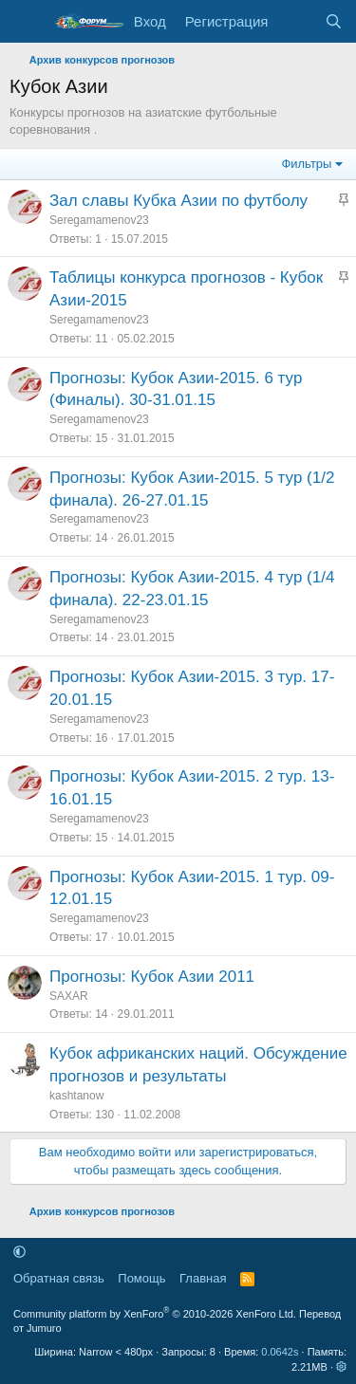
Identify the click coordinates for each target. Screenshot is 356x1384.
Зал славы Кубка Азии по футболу (178, 201)
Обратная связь (58, 1278)
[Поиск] (333, 21)
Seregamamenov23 (99, 220)
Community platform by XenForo (154, 1313)
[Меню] (26, 22)
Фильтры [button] (306, 164)
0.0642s (279, 1351)
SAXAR (68, 996)
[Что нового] (295, 21)
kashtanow (76, 1095)
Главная (202, 1278)
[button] (19, 1252)
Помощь (141, 1278)
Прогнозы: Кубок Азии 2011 (151, 977)
